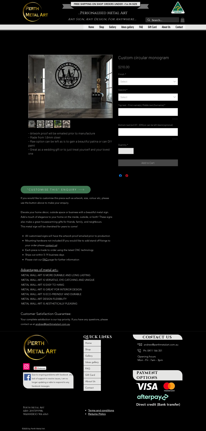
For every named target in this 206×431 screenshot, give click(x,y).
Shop (88, 349)
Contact (89, 387)
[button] (182, 19)
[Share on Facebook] (120, 176)
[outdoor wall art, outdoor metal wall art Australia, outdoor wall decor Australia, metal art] (26, 366)
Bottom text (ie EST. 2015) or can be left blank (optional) (145, 125)
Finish (122, 74)
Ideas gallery (92, 362)
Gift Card (90, 374)
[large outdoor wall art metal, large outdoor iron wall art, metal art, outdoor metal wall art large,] (27, 377)
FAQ (45, 259)
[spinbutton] (126, 151)
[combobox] (148, 81)
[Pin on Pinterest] (127, 176)
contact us (51, 245)
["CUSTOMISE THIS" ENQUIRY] (56, 189)
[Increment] (131, 151)
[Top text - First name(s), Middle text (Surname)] (148, 112)
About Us (90, 381)
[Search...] (162, 20)
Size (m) (122, 89)
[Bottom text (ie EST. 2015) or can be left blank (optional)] (148, 132)
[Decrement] (121, 151)
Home (88, 342)
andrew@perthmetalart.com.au (52, 324)
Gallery (88, 355)
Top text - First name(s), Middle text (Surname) (141, 105)
